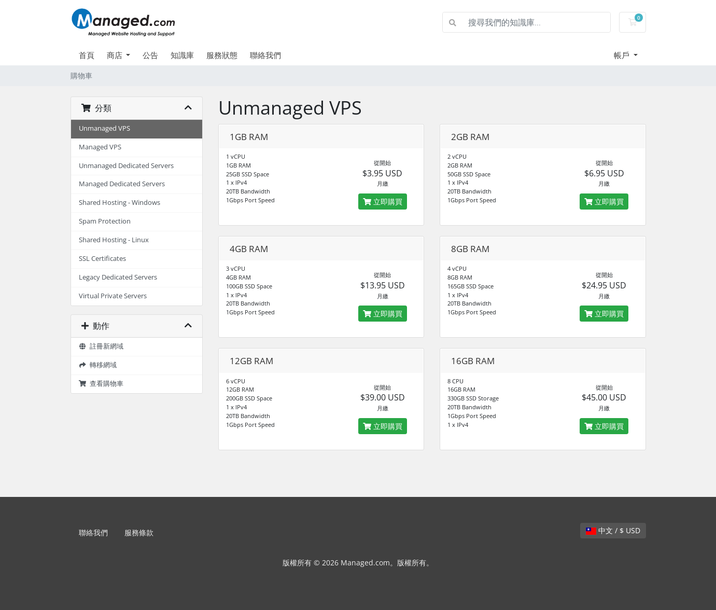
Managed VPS (100, 147)
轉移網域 (98, 365)
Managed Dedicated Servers (122, 183)
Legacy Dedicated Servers (118, 277)
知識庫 (182, 55)
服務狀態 (221, 55)
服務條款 (138, 532)
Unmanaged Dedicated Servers (126, 165)
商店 (115, 55)
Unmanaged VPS (104, 128)
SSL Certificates (102, 258)
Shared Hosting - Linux (114, 239)
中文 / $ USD (613, 530)
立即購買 (382, 201)
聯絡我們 (265, 55)
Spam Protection (105, 221)
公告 (150, 55)
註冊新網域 (101, 346)
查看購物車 (101, 383)
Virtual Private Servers (113, 296)
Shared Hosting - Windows (119, 202)
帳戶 (622, 55)
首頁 (86, 55)
